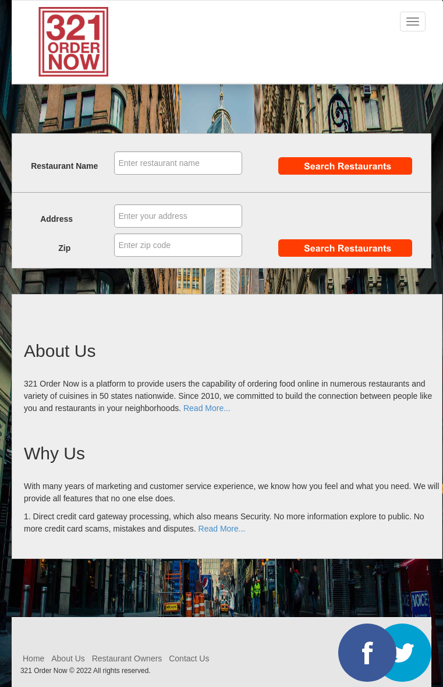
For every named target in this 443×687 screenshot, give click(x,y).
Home (35, 658)
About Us (68, 658)
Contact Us (189, 658)
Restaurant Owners (127, 658)
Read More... (207, 408)
